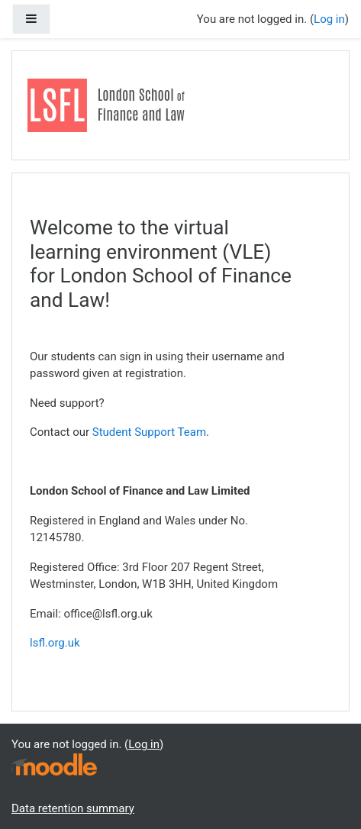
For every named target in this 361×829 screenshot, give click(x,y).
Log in (329, 19)
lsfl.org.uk (55, 643)
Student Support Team (149, 432)
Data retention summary (72, 808)
